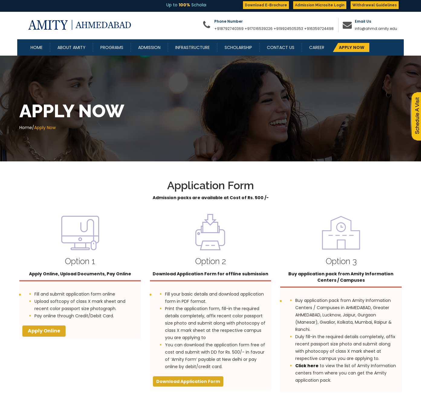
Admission (149, 47)
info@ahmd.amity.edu (376, 28)
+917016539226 (259, 28)
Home (37, 47)
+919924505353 (289, 28)
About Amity (71, 47)
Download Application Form (188, 381)
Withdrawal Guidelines (374, 5)
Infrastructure (192, 47)
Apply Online (44, 330)
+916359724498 (319, 28)
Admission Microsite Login (320, 5)
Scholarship (238, 47)
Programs (111, 47)
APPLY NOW (351, 47)
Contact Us (280, 47)
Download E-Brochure (266, 5)
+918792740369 (229, 28)
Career (316, 47)
